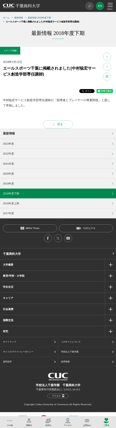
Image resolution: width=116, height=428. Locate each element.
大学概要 (8, 264)
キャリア (8, 298)
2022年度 (8, 153)
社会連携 (8, 309)
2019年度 (8, 183)
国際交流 (8, 320)
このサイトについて (71, 342)
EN (100, 6)
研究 (5, 331)
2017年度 (8, 213)
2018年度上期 (11, 203)
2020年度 (8, 173)
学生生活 (8, 286)
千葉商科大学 (12, 253)
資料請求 (7, 361)
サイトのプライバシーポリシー (18, 351)
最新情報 (18, 17)
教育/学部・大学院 (13, 275)
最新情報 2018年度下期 (39, 17)
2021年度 (8, 163)
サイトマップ (9, 342)
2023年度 (8, 143)
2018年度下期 (11, 193)
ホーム (6, 17)
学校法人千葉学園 (69, 351)
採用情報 (65, 361)
